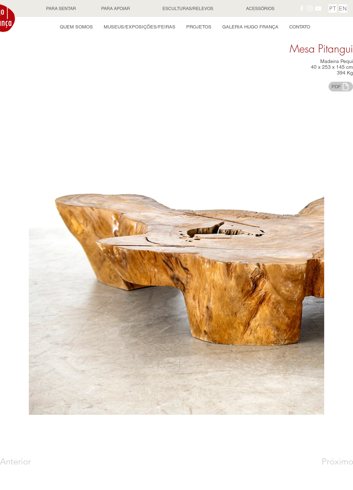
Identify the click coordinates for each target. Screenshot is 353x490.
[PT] (333, 8)
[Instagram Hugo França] (310, 8)
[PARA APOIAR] (116, 8)
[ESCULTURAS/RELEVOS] (189, 8)
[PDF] (341, 86)
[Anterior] (26, 461)
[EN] (343, 8)
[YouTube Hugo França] (318, 8)
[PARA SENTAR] (61, 8)
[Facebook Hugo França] (301, 8)
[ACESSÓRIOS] (260, 8)
